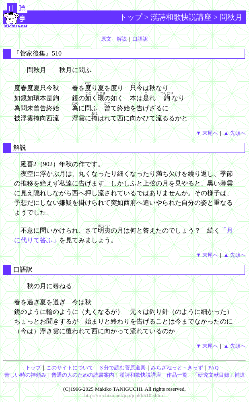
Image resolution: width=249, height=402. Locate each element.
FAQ (213, 368)
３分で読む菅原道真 (122, 368)
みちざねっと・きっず (177, 368)
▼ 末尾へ (207, 133)
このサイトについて (69, 368)
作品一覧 (177, 375)
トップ (130, 17)
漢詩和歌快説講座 (181, 17)
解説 (122, 39)
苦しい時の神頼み (25, 375)
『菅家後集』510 (37, 53)
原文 (106, 39)
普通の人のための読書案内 (82, 375)
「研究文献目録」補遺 (219, 375)
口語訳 (140, 39)
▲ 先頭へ (234, 133)
